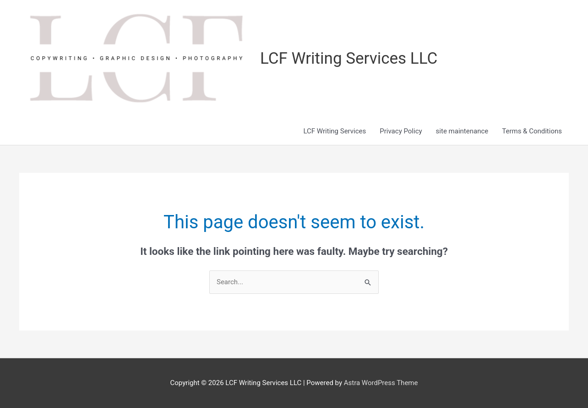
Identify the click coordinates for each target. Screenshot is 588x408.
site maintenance (462, 131)
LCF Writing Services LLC (348, 58)
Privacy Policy (401, 131)
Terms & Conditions (532, 131)
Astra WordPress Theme (381, 383)
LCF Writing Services (334, 131)
